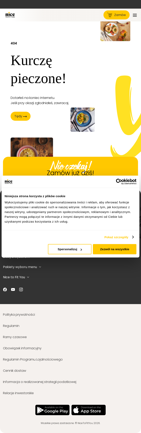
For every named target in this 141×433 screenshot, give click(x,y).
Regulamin (11, 325)
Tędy (20, 116)
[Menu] (135, 15)
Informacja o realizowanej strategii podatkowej (39, 382)
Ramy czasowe (15, 337)
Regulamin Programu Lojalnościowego (33, 359)
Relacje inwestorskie (18, 393)
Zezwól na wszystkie (114, 249)
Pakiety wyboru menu (22, 267)
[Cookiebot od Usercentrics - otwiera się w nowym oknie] (118, 182)
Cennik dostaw (14, 370)
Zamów (116, 14)
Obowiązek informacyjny (22, 348)
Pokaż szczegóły (116, 237)
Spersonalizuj (70, 249)
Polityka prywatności (19, 314)
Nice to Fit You (16, 277)
